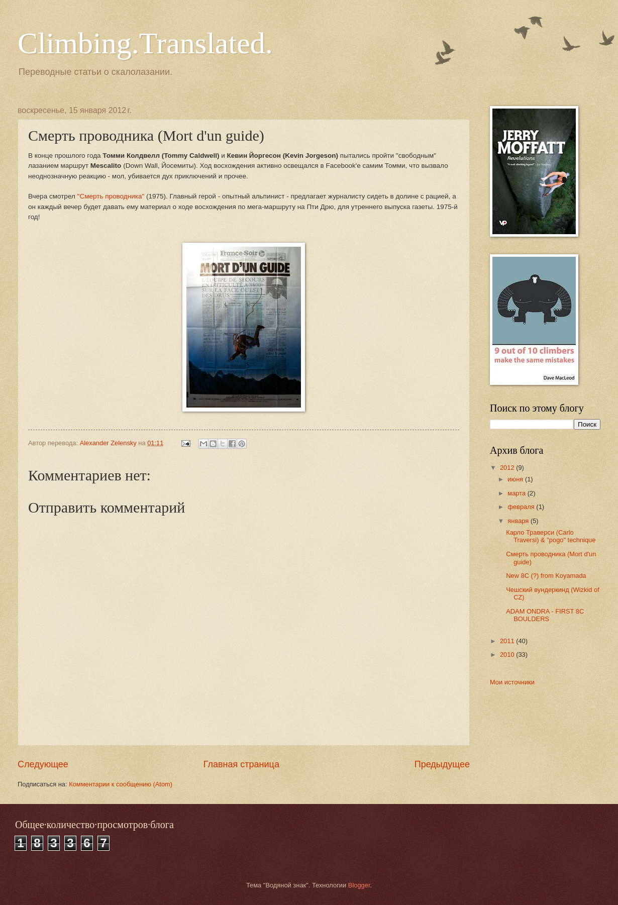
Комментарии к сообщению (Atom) (120, 784)
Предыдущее (442, 764)
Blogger (359, 885)
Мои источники (512, 682)
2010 (508, 654)
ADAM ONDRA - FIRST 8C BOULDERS (545, 615)
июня (516, 479)
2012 (508, 467)
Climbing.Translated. (145, 43)
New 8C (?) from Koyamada (546, 575)
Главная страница (241, 764)
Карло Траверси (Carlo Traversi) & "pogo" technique (550, 536)
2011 (508, 641)
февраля (521, 507)
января (519, 521)
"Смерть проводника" (111, 196)
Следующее (43, 764)
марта (517, 493)
